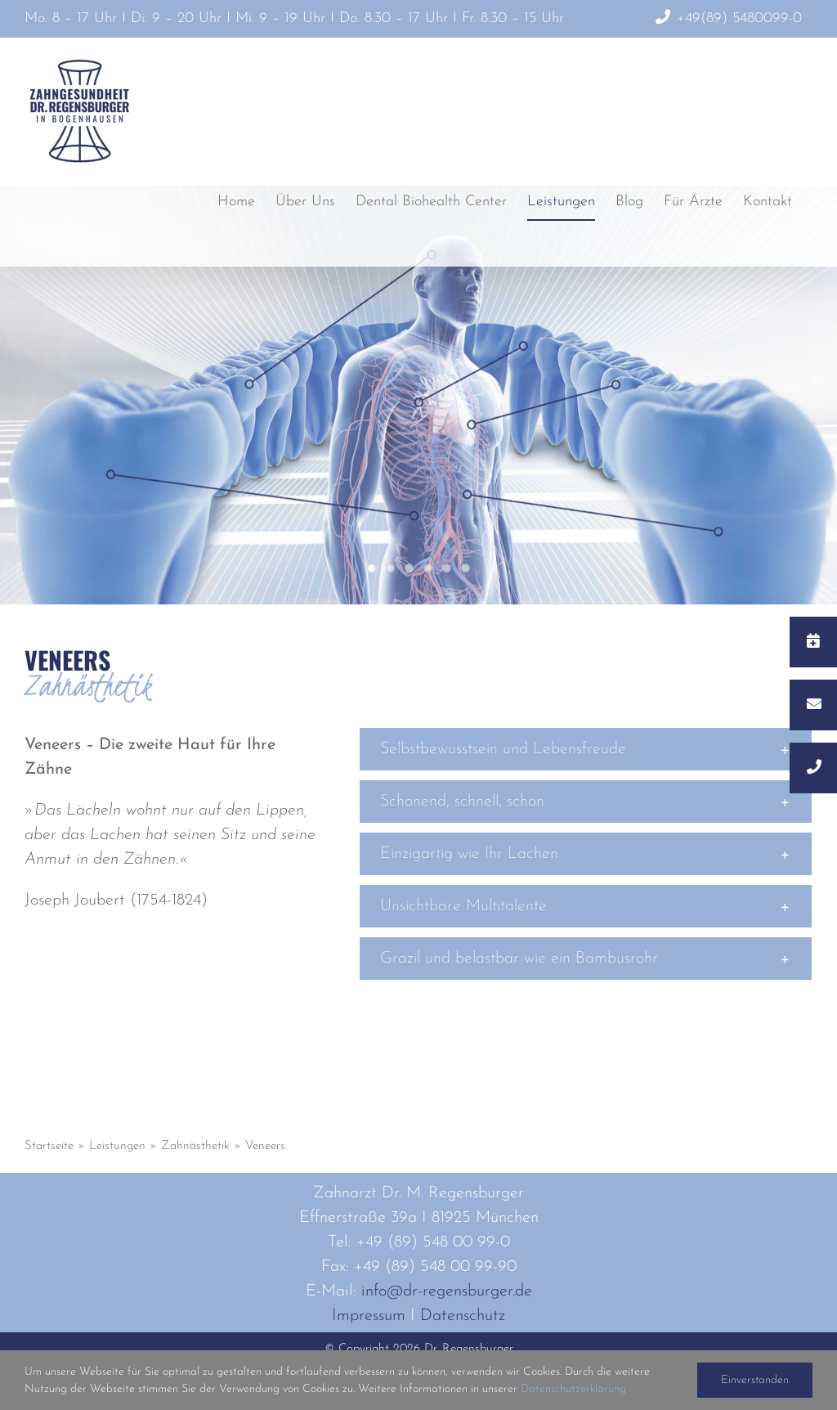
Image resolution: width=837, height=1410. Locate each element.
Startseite (49, 1146)
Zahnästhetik (195, 1146)
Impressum (368, 1316)
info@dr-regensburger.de (446, 1291)
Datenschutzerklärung (573, 1389)
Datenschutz (462, 1316)
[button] (586, 749)
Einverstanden (755, 1380)
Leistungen (117, 1146)
